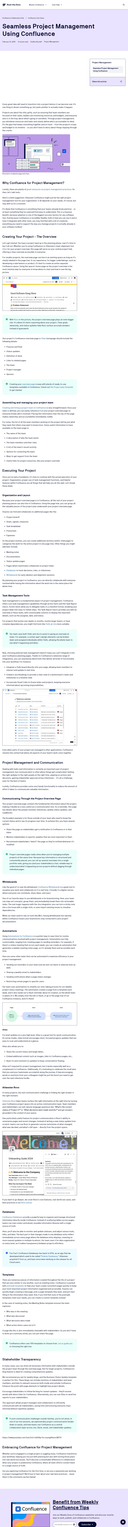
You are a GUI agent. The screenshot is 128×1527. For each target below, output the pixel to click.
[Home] (11, 4)
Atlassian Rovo (9, 1101)
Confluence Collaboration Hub (13, 18)
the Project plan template (61, 387)
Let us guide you (65, 1343)
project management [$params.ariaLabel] (51, 42)
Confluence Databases (12, 1217)
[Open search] (124, 5)
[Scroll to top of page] (123, 1522)
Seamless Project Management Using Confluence (105, 69)
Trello (48, 624)
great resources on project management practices (49, 189)
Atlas (4, 249)
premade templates (15, 1286)
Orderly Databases (49, 1256)
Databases (11, 570)
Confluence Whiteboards (49, 887)
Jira (54, 624)
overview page (28, 384)
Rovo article (26, 1202)
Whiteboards (12, 575)
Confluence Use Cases (36, 18)
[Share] (121, 81)
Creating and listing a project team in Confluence (24, 408)
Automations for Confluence (20, 936)
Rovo (16, 319)
